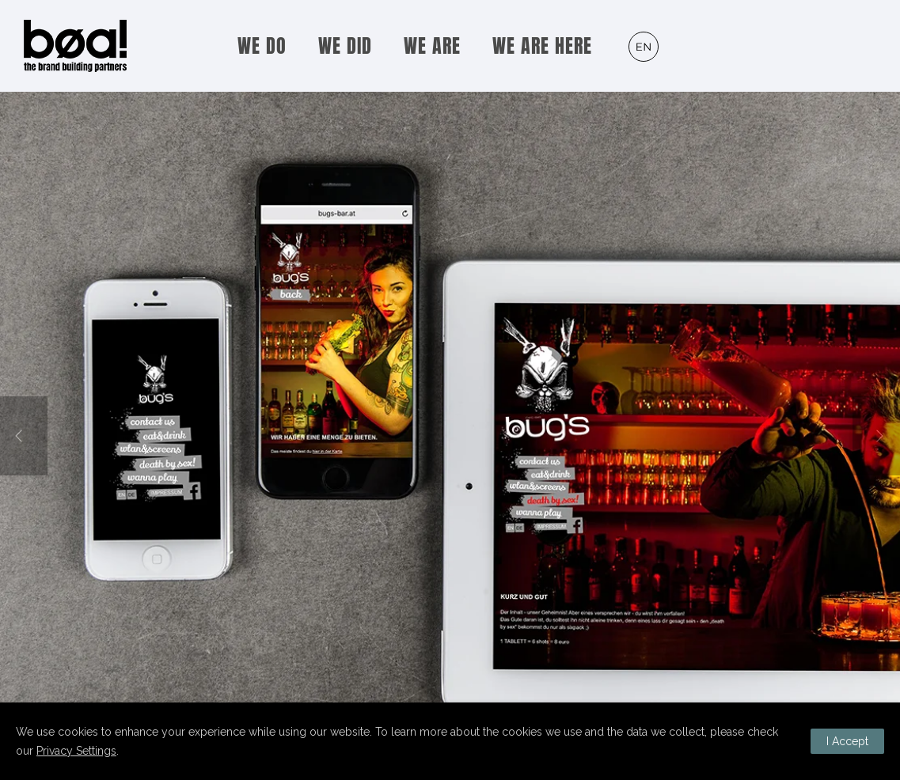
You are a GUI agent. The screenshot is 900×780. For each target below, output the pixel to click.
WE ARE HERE (542, 46)
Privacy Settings (76, 750)
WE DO (262, 46)
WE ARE (432, 46)
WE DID (345, 46)
